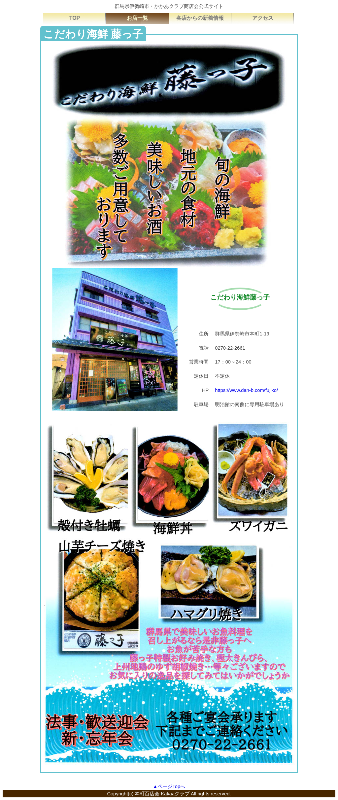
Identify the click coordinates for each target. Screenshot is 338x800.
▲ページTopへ (169, 786)
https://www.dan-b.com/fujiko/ (246, 390)
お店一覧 (137, 18)
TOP (74, 18)
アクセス (262, 18)
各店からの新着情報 (200, 18)
